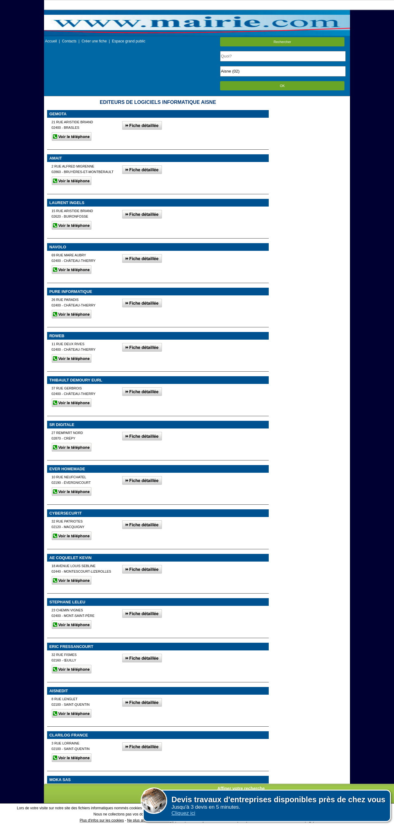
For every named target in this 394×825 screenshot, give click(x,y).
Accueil (51, 41)
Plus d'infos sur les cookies (102, 820)
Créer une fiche (94, 41)
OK (282, 86)
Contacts (69, 41)
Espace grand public (128, 41)
